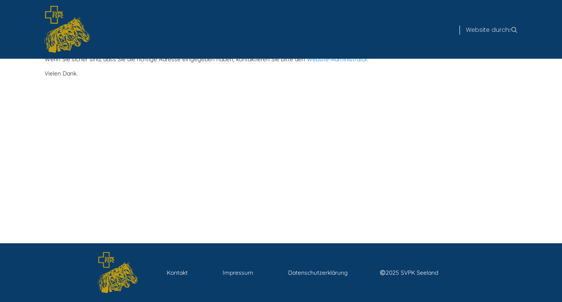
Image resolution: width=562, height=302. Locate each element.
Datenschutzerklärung (318, 272)
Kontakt (177, 272)
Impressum (238, 272)
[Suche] (488, 30)
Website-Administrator (337, 59)
